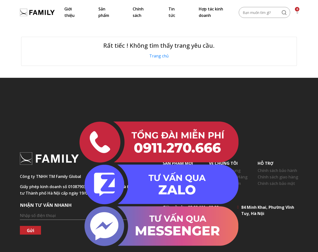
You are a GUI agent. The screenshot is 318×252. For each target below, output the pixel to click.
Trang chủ (159, 56)
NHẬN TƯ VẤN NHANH (46, 205)
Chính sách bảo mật (276, 183)
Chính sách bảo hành (277, 170)
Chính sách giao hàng (278, 177)
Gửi (30, 230)
